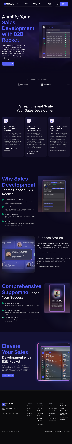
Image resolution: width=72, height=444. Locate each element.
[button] (20, 4)
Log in (57, 4)
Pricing (35, 4)
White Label (49, 3)
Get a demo (62, 4)
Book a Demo (7, 64)
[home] (9, 4)
